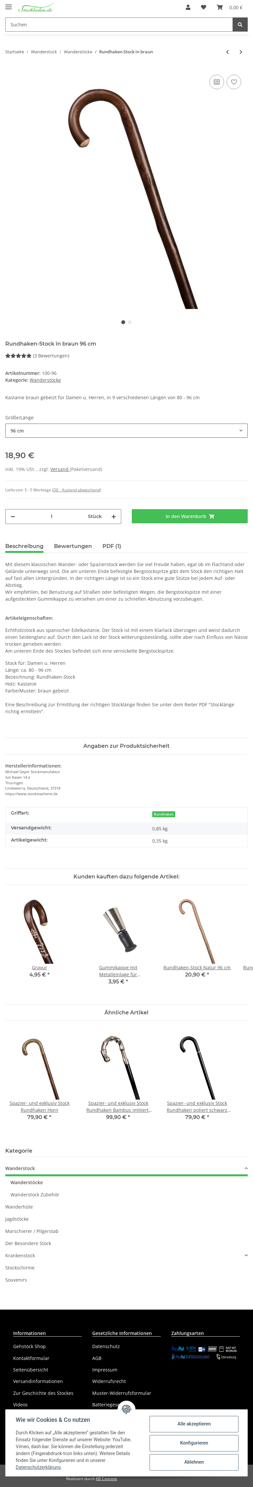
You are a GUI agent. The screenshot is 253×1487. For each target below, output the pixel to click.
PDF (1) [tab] (111, 546)
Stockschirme (20, 1268)
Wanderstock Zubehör (35, 1194)
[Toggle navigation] (8, 4)
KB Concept (106, 1478)
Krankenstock (20, 1255)
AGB (96, 1358)
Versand (60, 469)
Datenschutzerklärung (38, 1467)
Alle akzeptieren (193, 1423)
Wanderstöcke (45, 380)
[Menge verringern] (13, 516)
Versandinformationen (38, 1381)
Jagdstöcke (17, 1219)
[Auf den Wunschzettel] (234, 82)
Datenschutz (106, 1346)
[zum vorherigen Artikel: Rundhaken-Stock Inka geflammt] (227, 52)
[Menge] (51, 516)
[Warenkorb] (229, 7)
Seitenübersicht (30, 1370)
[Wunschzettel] (203, 7)
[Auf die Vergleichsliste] (217, 82)
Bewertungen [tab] (73, 546)
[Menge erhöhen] (113, 516)
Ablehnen (193, 1462)
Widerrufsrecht (109, 1381)
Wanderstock (20, 1168)
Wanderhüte (19, 1207)
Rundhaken (164, 814)
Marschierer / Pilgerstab (32, 1231)
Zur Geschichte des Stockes (43, 1393)
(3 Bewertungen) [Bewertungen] (37, 355)
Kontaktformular (31, 1358)
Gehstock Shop (29, 1346)
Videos (20, 1404)
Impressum (104, 1370)
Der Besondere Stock (28, 1243)
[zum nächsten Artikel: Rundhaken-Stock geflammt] (241, 52)
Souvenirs (16, 1280)
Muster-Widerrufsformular (121, 1393)
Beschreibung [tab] (24, 546)
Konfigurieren (194, 1443)
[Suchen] (119, 24)
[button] (188, 7)
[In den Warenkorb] (190, 516)
